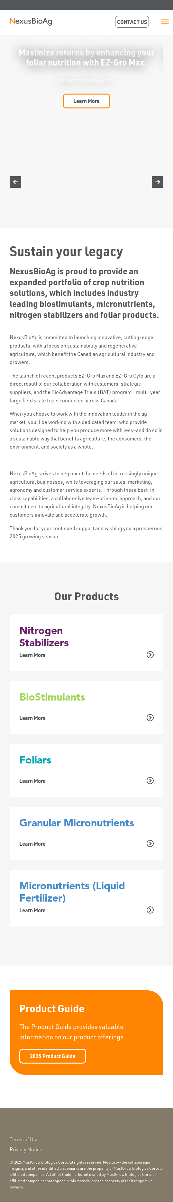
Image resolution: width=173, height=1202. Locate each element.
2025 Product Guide (53, 1056)
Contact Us (132, 21)
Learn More (86, 100)
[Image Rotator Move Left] (15, 182)
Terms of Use (24, 1139)
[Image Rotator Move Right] (157, 182)
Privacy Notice (26, 1149)
